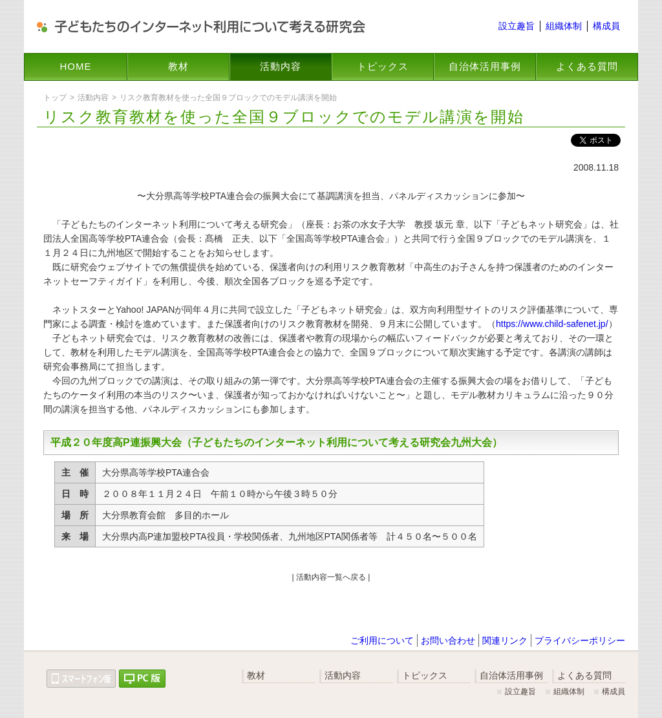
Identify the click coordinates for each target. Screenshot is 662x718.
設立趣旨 (516, 26)
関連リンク (505, 640)
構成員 (606, 26)
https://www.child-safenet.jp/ (552, 324)
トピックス (383, 66)
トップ (55, 97)
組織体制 (564, 26)
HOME (76, 66)
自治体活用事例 (485, 66)
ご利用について (382, 640)
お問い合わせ (448, 640)
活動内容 (280, 66)
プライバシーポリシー (580, 640)
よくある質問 (587, 66)
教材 (178, 66)
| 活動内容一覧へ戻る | (331, 577)
